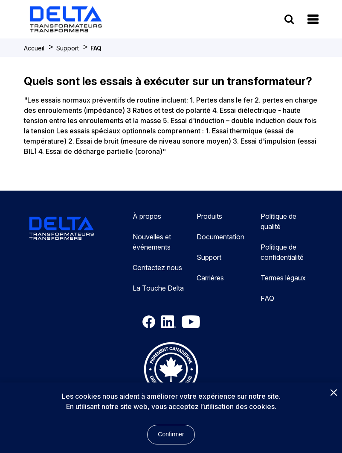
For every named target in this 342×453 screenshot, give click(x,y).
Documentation (220, 236)
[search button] (289, 19)
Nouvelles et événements (152, 241)
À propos (147, 216)
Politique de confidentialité (282, 252)
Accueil (34, 48)
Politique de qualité (278, 221)
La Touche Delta (158, 288)
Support (67, 48)
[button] (312, 19)
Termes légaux (283, 278)
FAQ (95, 48)
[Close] (333, 393)
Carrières (210, 278)
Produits (209, 216)
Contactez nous (157, 267)
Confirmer (171, 434)
